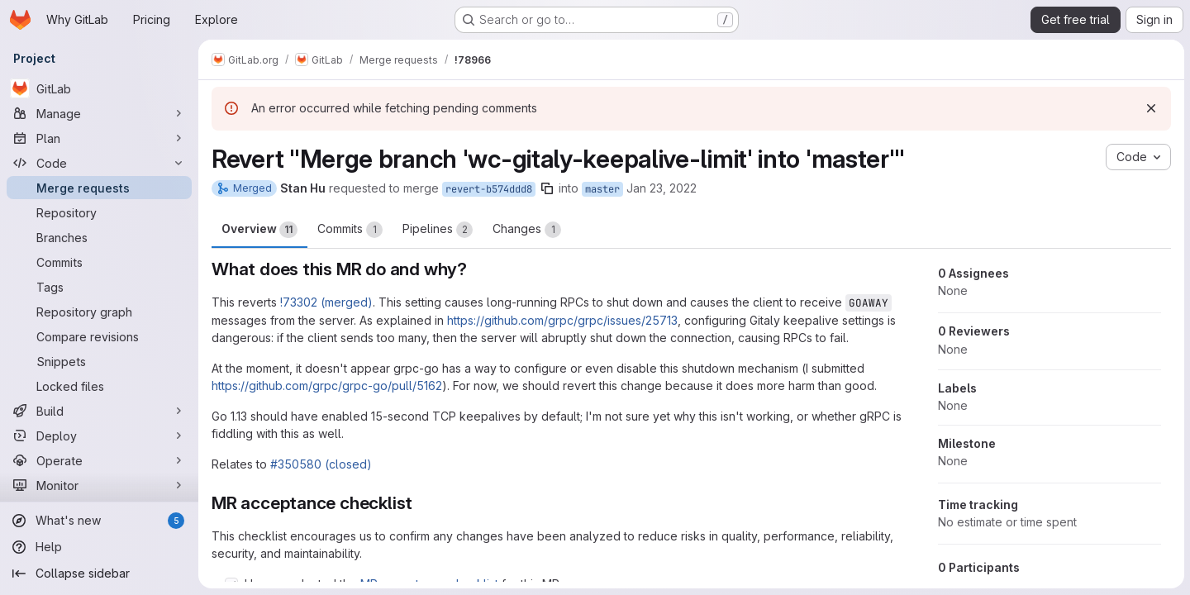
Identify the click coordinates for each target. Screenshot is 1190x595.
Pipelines (437, 229)
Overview (259, 229)
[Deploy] (99, 435)
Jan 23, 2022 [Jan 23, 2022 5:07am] (661, 188)
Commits (350, 229)
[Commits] (99, 262)
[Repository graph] (99, 311)
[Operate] (99, 460)
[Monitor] (99, 485)
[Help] (99, 547)
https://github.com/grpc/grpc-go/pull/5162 (327, 385)
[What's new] (99, 520)
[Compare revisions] (99, 336)
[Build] (99, 410)
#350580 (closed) (321, 464)
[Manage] (99, 113)
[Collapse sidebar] (99, 573)
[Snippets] (99, 361)
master (602, 189)
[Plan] (99, 138)
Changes (527, 229)
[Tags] (99, 286)
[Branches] (99, 237)
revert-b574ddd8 (488, 189)
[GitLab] (99, 88)
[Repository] (99, 212)
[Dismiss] (1150, 108)
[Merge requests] (99, 187)
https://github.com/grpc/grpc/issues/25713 (562, 320)
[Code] (99, 162)
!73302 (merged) (326, 302)
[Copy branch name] (547, 188)
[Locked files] (99, 385)
